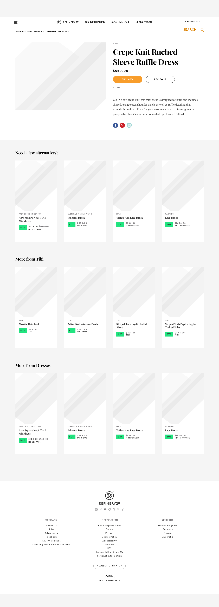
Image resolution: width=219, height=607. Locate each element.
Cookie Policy (109, 550)
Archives (109, 557)
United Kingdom (167, 538)
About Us (51, 538)
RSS (109, 561)
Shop (37, 32)
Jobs (51, 542)
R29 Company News (109, 538)
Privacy (109, 546)
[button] (186, 25)
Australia (167, 550)
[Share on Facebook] (115, 125)
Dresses (63, 32)
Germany (168, 542)
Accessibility (109, 553)
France (168, 546)
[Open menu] (16, 21)
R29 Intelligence (51, 553)
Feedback (51, 550)
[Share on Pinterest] (122, 125)
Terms (109, 542)
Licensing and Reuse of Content (51, 557)
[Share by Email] (129, 125)
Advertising (51, 546)
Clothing (49, 32)
